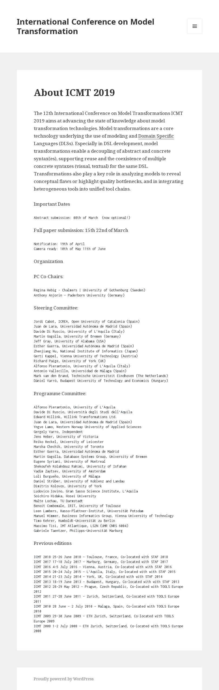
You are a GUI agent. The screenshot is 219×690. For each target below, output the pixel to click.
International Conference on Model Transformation (85, 26)
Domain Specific (156, 136)
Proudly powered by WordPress (64, 678)
